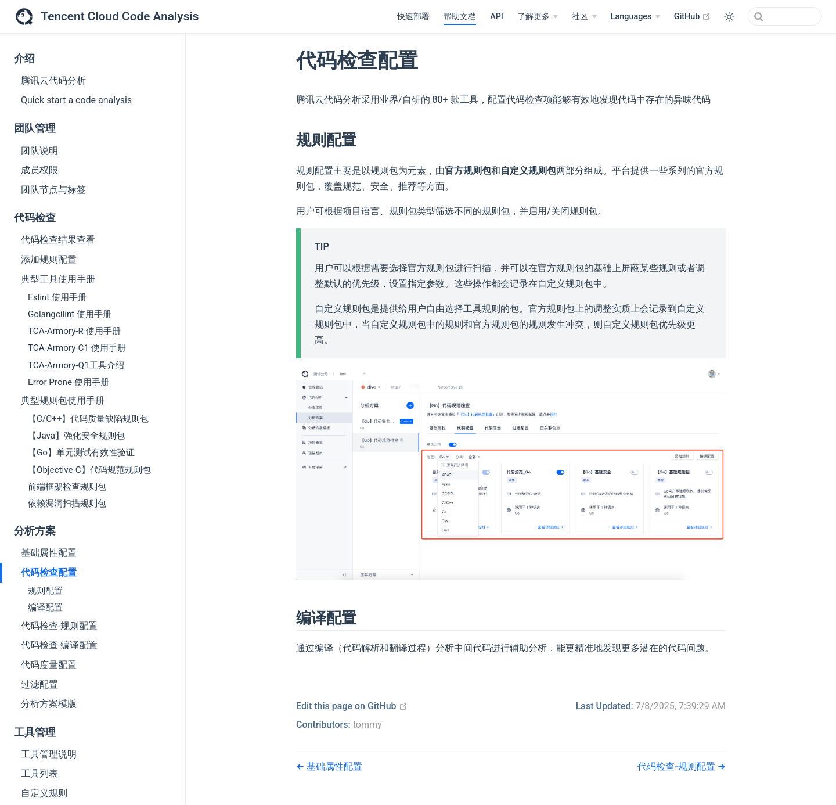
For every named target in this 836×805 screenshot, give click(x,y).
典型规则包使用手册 (63, 400)
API (496, 16)
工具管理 (35, 732)
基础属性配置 (49, 552)
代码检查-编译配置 (59, 645)
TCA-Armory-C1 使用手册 (77, 348)
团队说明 (39, 150)
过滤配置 (39, 684)
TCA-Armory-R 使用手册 (74, 331)
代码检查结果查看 (58, 239)
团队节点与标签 (53, 189)
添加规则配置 (49, 259)
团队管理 (35, 128)
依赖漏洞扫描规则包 (67, 503)
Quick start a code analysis (76, 100)
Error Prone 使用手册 (68, 382)
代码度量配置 (49, 664)
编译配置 (45, 607)
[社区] (584, 16)
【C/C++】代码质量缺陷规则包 (88, 419)
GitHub (692, 16)
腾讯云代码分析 (53, 80)
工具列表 (39, 773)
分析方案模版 (49, 703)
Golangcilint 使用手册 (69, 314)
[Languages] (635, 16)
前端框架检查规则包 (67, 486)
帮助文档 (460, 16)
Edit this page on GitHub (352, 705)
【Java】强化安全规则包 (76, 435)
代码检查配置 (49, 572)
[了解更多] (537, 16)
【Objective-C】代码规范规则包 (89, 470)
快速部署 (413, 16)
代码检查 (35, 218)
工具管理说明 (49, 754)
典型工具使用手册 (58, 279)
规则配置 (45, 590)
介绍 (24, 58)
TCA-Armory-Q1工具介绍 (76, 365)
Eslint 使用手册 (57, 297)
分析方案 (35, 531)
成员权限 (39, 169)
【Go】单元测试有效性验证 (81, 452)
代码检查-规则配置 (59, 625)
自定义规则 (44, 793)
